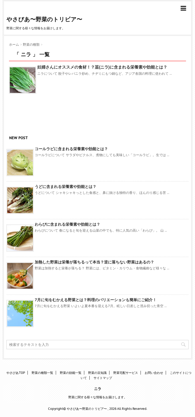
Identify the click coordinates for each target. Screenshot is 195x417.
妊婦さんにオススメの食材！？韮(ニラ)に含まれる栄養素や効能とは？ (102, 67)
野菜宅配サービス (125, 373)
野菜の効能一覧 (70, 373)
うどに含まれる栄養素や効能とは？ (65, 186)
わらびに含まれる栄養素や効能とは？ (67, 224)
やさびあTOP (15, 373)
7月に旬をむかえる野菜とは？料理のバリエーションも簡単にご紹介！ (95, 299)
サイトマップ (103, 378)
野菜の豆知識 (97, 373)
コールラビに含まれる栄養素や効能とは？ (71, 148)
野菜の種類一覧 (42, 373)
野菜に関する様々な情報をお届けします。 (97, 397)
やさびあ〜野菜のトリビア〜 (44, 19)
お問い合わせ (154, 373)
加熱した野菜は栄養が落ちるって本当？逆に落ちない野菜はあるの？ (94, 262)
